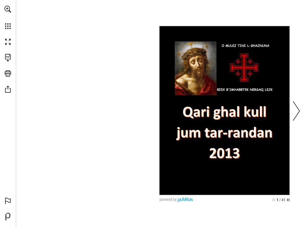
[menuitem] (8, 17)
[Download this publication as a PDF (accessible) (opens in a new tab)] (8, 58)
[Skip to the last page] (288, 199)
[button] (8, 9)
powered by (168, 199)
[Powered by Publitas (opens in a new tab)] (8, 216)
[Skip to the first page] (273, 199)
